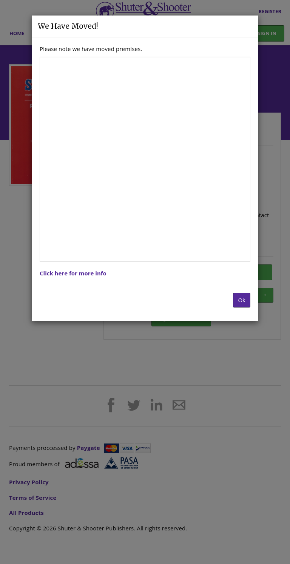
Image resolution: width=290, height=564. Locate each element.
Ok (241, 300)
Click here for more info (73, 273)
